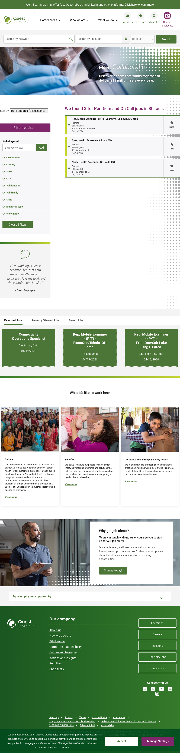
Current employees (167, 23)
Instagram (157, 694)
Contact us (119, 717)
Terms (82, 717)
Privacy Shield (87, 725)
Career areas (48, 20)
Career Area (13, 157)
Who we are (77, 20)
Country (10, 164)
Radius (136, 39)
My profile (154, 22)
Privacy (69, 717)
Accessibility (107, 725)
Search (166, 39)
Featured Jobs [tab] (13, 320)
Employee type (14, 206)
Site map (54, 717)
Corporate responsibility (65, 647)
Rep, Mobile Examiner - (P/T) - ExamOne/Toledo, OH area (90, 340)
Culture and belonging (63, 652)
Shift (9, 199)
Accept (121, 741)
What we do (106, 20)
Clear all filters (17, 224)
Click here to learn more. (139, 4)
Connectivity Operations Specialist (28, 336)
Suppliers (55, 663)
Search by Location (89, 39)
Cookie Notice (99, 717)
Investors (157, 646)
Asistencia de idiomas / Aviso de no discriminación (128, 721)
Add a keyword (10, 141)
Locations (157, 623)
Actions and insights (62, 658)
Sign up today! (113, 570)
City (8, 178)
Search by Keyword (17, 39)
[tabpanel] (90, 348)
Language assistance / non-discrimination (72, 721)
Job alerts (127, 22)
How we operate (60, 635)
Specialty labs (157, 657)
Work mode (12, 213)
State (9, 171)
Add (41, 147)
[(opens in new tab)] (150, 456)
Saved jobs (140, 22)
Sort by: (4, 111)
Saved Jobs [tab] (76, 320)
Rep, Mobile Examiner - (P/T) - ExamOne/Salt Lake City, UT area (151, 340)
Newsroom (157, 668)
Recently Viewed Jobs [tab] (45, 320)
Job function (13, 185)
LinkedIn (170, 689)
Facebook (145, 689)
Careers (157, 634)
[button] (171, 125)
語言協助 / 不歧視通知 (61, 725)
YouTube (161, 689)
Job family (12, 192)
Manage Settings (158, 741)
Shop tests (56, 669)
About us (55, 630)
